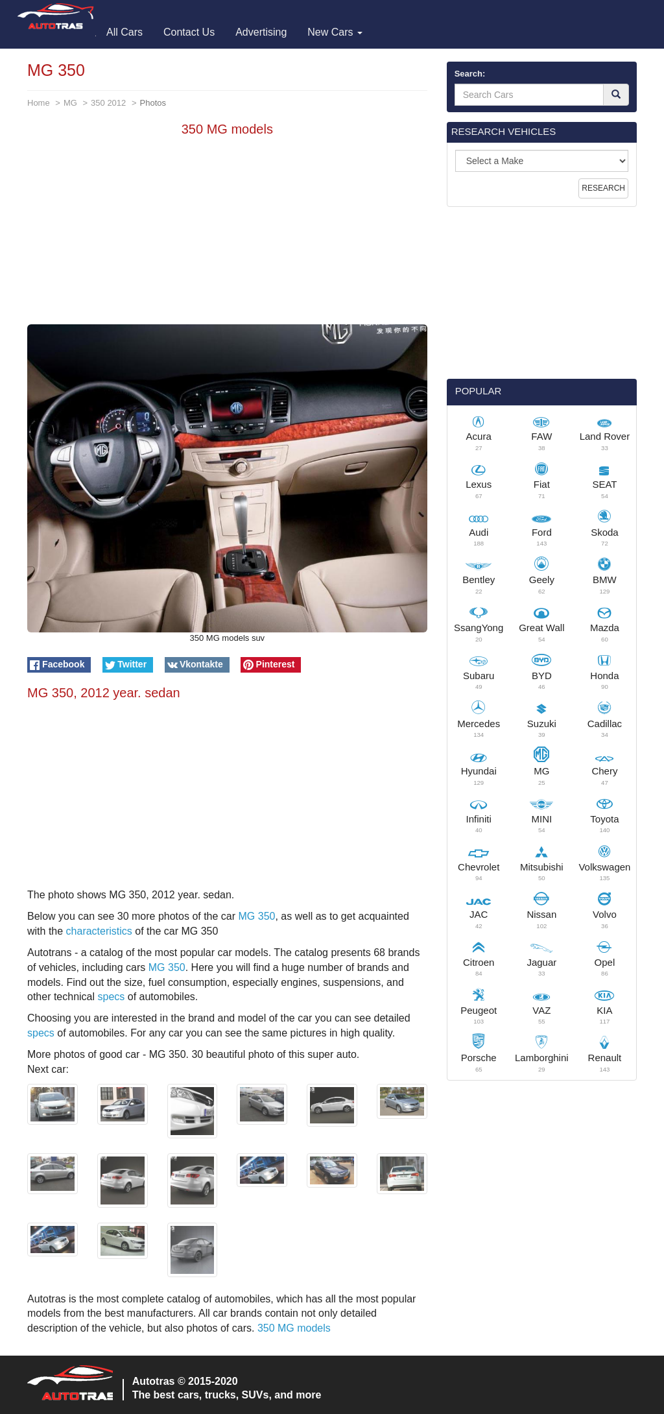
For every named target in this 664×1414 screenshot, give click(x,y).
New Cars (334, 32)
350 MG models (294, 1328)
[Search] (616, 95)
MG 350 (257, 916)
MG (70, 103)
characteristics (99, 931)
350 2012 (108, 103)
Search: (470, 73)
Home (38, 103)
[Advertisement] (227, 233)
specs (111, 996)
